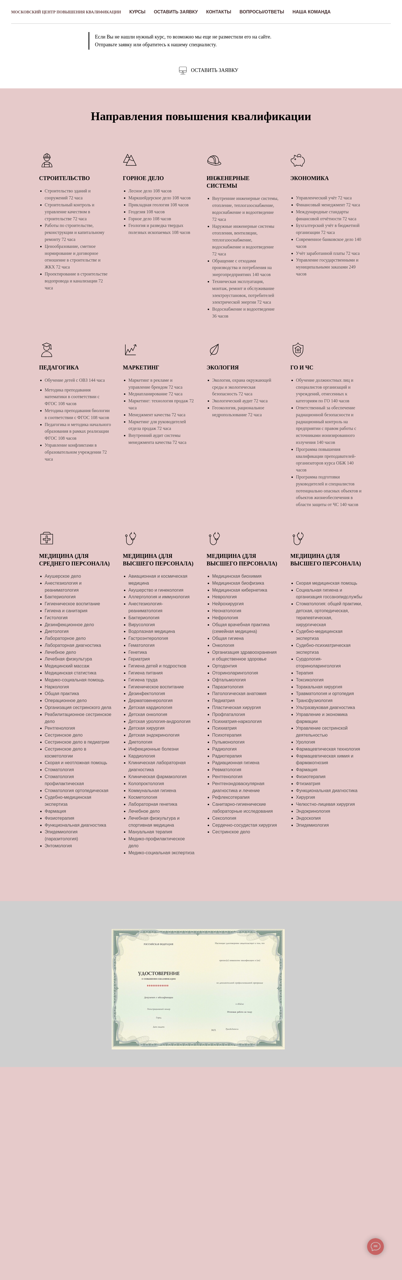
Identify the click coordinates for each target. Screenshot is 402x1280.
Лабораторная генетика (152, 804)
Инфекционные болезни (153, 749)
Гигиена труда (142, 679)
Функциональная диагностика (75, 825)
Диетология (57, 631)
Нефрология (225, 617)
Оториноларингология (235, 673)
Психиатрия (224, 728)
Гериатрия (139, 659)
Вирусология (141, 624)
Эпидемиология (312, 825)
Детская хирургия (146, 728)
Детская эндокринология (154, 735)
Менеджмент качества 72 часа (156, 414)
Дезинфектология (146, 693)
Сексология (224, 818)
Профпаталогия (228, 714)
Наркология (57, 686)
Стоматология (59, 769)
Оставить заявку (176, 11)
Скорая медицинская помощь (326, 583)
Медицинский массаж (67, 666)
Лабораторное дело (65, 638)
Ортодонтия (224, 666)
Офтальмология (229, 679)
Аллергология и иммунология (159, 596)
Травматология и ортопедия (325, 693)
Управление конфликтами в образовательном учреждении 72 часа (76, 452)
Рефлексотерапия (231, 797)
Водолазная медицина (151, 631)
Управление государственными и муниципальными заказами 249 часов (327, 267)
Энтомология (58, 845)
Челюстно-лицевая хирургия (325, 804)
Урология (305, 742)
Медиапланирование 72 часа (155, 393)
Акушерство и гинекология (155, 590)
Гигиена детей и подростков (157, 666)
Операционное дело (66, 700)
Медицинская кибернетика (239, 590)
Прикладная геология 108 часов (158, 204)
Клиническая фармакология (157, 776)
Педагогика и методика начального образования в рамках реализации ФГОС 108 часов (78, 431)
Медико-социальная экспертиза (161, 852)
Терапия (304, 673)
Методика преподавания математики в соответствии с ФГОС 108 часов (72, 397)
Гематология (141, 645)
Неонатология (226, 610)
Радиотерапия (227, 756)
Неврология (224, 596)
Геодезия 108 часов (146, 211)
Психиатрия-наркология (237, 721)
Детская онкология (147, 714)
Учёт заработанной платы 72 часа (328, 253)
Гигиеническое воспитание (72, 603)
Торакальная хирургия (319, 686)
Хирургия (305, 797)
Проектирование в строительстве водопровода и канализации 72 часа (76, 281)
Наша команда (312, 11)
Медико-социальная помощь (74, 679)
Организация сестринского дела (78, 707)
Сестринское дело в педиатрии (77, 742)
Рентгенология (60, 728)
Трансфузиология (314, 700)
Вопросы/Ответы (262, 11)
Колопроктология (146, 783)
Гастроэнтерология (148, 638)
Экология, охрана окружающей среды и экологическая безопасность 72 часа (241, 387)
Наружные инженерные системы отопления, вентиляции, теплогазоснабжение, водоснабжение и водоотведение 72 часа (243, 240)
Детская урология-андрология (159, 721)
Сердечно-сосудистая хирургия (244, 825)
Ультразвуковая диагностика (325, 707)
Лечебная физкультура (68, 659)
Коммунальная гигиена (152, 790)
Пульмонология (228, 742)
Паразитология (227, 686)
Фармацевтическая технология (328, 749)
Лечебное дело (60, 652)
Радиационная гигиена (235, 762)
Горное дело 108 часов (149, 218)
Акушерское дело (63, 576)
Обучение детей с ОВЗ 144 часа (75, 380)
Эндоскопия (308, 818)
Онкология (223, 645)
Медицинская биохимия (237, 576)
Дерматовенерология (150, 700)
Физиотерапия (59, 818)
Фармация (55, 811)
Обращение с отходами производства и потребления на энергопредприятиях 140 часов (242, 267)
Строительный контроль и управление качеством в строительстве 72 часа (69, 211)
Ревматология (226, 769)
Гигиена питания (145, 673)
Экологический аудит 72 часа (240, 400)
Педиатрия (223, 700)
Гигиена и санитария (66, 610)
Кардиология (141, 756)
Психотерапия (226, 735)
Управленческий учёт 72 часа (324, 197)
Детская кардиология (150, 707)
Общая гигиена (228, 638)
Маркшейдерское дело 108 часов (159, 197)
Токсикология (310, 679)
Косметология (142, 797)
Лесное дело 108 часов (149, 190)
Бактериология (60, 596)
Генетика (137, 652)
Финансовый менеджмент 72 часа (328, 204)
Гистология (56, 617)
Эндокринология (313, 811)
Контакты (218, 11)
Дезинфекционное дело (69, 624)
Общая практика (62, 693)
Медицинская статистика (70, 673)
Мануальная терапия (150, 831)
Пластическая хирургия (236, 707)
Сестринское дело (64, 735)
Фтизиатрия (308, 783)
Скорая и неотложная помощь (76, 762)
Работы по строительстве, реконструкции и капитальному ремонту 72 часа (74, 232)
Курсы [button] (137, 11)
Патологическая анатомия (239, 693)
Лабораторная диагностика (73, 645)
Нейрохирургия (228, 603)
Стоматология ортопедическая (76, 790)
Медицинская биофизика (238, 583)
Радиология (224, 749)
